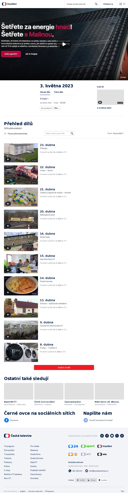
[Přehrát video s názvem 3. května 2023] (64, 44)
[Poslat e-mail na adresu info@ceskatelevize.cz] (96, 472)
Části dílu (58, 92)
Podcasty (8, 464)
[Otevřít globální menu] (122, 4)
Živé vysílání (9, 452)
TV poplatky (9, 456)
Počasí (7, 468)
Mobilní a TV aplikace (13, 476)
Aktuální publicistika (61, 107)
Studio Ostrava (36, 460)
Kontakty (34, 480)
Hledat (95, 5)
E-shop (7, 472)
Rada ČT (33, 464)
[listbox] (91, 482)
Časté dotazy (36, 476)
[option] (80, 482)
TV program (9, 448)
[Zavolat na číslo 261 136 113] (75, 472)
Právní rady (45, 111)
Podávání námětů (37, 472)
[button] (64, 44)
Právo (65, 111)
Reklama (34, 452)
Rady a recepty (77, 107)
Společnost (56, 111)
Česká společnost (76, 111)
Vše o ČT (7, 480)
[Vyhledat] (72, 135)
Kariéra (33, 468)
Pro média (34, 448)
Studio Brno (35, 456)
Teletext (7, 460)
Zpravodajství (46, 107)
